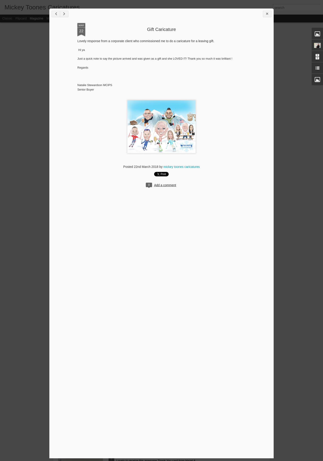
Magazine (37, 18)
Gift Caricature (161, 29)
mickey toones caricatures (182, 167)
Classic (7, 18)
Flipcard (21, 18)
